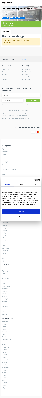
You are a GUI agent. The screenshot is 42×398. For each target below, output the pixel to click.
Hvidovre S (5, 360)
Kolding (4, 233)
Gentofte (4, 342)
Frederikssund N (6, 339)
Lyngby (4, 370)
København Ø (5, 365)
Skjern (3, 245)
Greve (3, 276)
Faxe (3, 268)
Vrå (3, 177)
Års (3, 149)
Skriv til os (5, 17)
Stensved (4, 314)
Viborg (3, 172)
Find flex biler (25, 74)
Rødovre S (5, 377)
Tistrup (4, 253)
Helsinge (4, 344)
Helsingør (4, 349)
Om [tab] (35, 184)
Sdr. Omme (5, 243)
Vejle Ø (4, 258)
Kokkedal (4, 362)
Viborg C (4, 174)
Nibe (3, 159)
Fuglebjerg (5, 271)
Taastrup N (5, 385)
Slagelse (4, 309)
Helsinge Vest (5, 347)
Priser (3, 72)
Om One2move (6, 69)
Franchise (4, 79)
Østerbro (4, 372)
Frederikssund (5, 337)
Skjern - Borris (6, 248)
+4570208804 (8, 14)
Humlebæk (5, 354)
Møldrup (4, 156)
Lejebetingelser (26, 79)
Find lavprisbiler (26, 69)
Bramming (5, 222)
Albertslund (5, 321)
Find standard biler (27, 72)
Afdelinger (4, 74)
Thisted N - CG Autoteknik (9, 169)
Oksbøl (4, 240)
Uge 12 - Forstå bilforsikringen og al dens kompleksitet (16, 118)
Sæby (3, 164)
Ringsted (4, 301)
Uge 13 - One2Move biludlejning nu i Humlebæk (14, 115)
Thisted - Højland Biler (8, 167)
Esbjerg (4, 228)
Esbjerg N (4, 230)
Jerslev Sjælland (6, 286)
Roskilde (4, 304)
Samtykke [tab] (7, 184)
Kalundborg (5, 288)
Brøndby (4, 329)
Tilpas (21, 217)
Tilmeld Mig (33, 100)
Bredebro (4, 225)
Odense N (4, 238)
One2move (5, 59)
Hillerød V (4, 352)
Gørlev (3, 273)
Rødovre (4, 375)
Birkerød (4, 326)
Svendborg (5, 250)
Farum (3, 334)
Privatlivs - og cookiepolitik (9, 82)
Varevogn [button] (5, 31)
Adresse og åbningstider (17, 17)
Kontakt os (5, 77)
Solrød (3, 380)
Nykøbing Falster (6, 299)
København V (5, 367)
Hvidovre (4, 357)
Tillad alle (21, 211)
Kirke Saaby (5, 294)
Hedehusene (5, 278)
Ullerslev (4, 256)
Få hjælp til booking (27, 77)
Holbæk (4, 281)
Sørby (3, 311)
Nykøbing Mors (6, 162)
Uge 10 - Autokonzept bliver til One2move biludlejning (16, 110)
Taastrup (4, 382)
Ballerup (4, 324)
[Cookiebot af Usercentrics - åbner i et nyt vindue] (33, 180)
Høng (3, 283)
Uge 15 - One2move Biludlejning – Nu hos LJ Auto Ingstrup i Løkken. (20, 113)
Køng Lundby (5, 296)
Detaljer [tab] (21, 184)
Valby (3, 388)
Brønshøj (4, 332)
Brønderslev (5, 151)
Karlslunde (5, 291)
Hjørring (4, 154)
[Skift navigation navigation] (39, 3)
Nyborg (4, 235)
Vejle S (4, 261)
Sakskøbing (5, 306)
